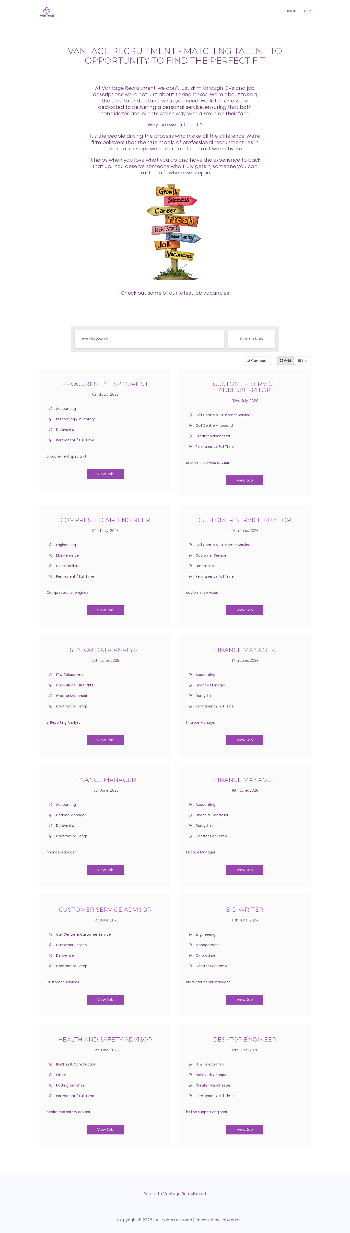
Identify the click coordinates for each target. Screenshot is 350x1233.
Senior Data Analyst (105, 649)
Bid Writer (245, 909)
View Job (105, 474)
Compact (257, 360)
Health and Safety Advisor (105, 1039)
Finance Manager (245, 649)
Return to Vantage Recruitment (175, 1194)
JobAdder (230, 1220)
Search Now (251, 339)
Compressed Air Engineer (105, 520)
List (303, 360)
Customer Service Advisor (105, 909)
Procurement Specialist (105, 383)
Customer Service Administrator (245, 387)
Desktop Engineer (245, 1039)
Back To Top (299, 11)
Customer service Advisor (245, 520)
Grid (285, 360)
